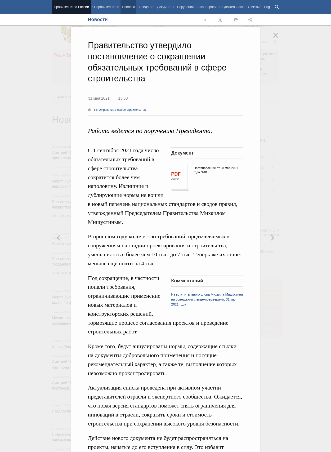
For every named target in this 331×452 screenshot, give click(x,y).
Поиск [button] (277, 7)
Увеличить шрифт (220, 20)
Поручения (185, 7)
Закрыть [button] (279, 38)
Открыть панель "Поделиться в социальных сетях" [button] (251, 20)
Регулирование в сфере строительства (120, 109)
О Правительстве (105, 7)
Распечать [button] (236, 20)
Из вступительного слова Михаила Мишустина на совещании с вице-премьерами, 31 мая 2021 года (207, 299)
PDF (176, 174)
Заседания (146, 7)
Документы (165, 7)
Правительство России (71, 7)
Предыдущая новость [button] (272, 238)
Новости (128, 7)
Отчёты (253, 7)
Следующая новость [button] (59, 238)
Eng (267, 7)
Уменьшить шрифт (205, 20)
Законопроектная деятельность (221, 7)
